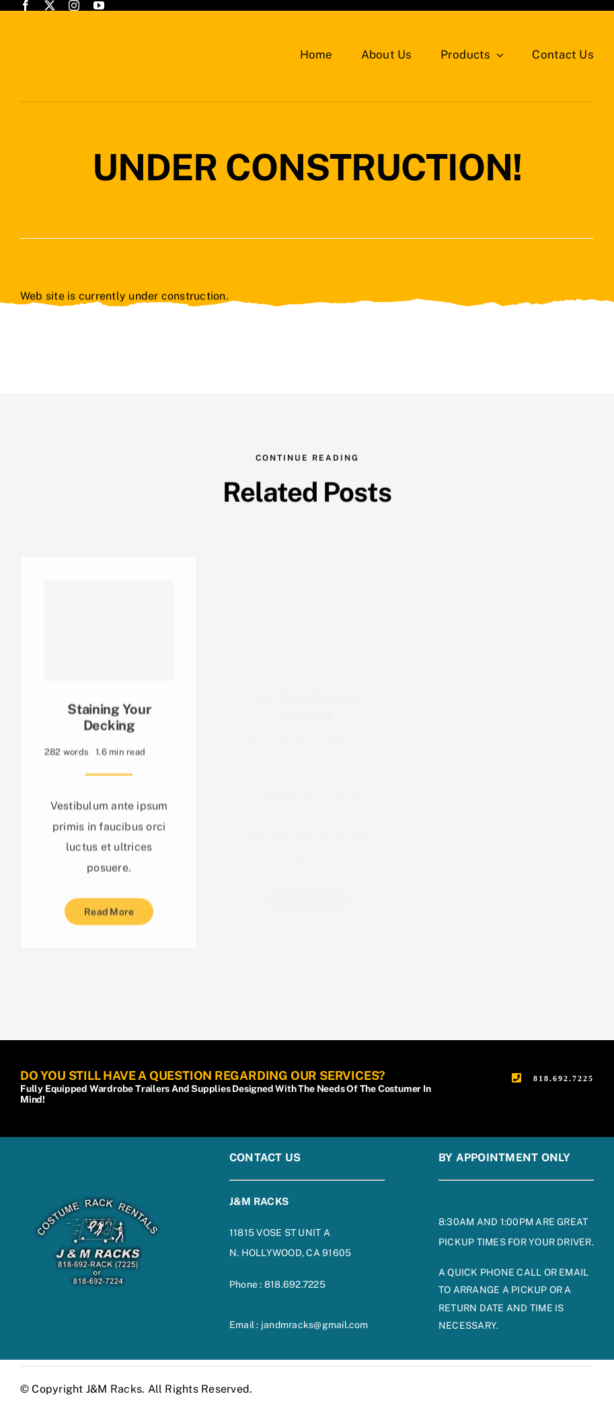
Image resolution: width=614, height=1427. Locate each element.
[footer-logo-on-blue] (97, 1200)
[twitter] (49, 5)
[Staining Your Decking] (109, 630)
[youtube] (98, 5)
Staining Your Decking (109, 717)
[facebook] (25, 5)
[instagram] (74, 5)
